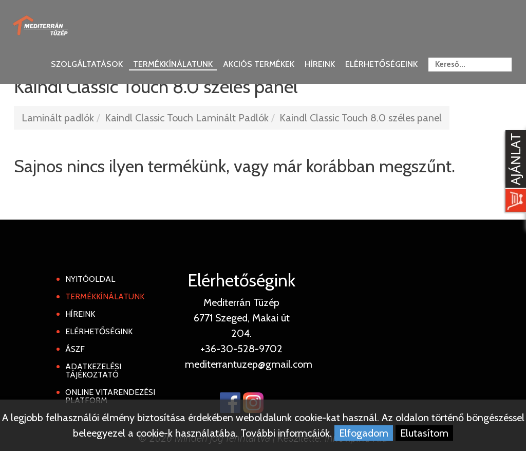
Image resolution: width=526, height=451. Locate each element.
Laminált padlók (58, 118)
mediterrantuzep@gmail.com (248, 364)
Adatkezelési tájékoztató (93, 371)
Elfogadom (363, 433)
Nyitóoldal (90, 279)
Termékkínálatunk (173, 64)
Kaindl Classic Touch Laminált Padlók (187, 118)
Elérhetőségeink (381, 64)
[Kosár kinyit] (513, 172)
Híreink (320, 64)
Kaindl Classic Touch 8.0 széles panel (360, 118)
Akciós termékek (258, 64)
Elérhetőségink (99, 331)
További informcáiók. (286, 433)
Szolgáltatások (87, 64)
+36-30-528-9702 (241, 348)
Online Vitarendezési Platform (110, 396)
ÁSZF (75, 349)
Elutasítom (424, 433)
